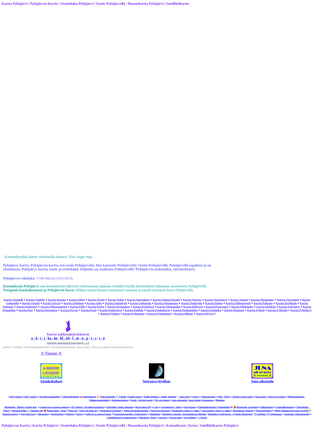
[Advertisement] (132, 39)
